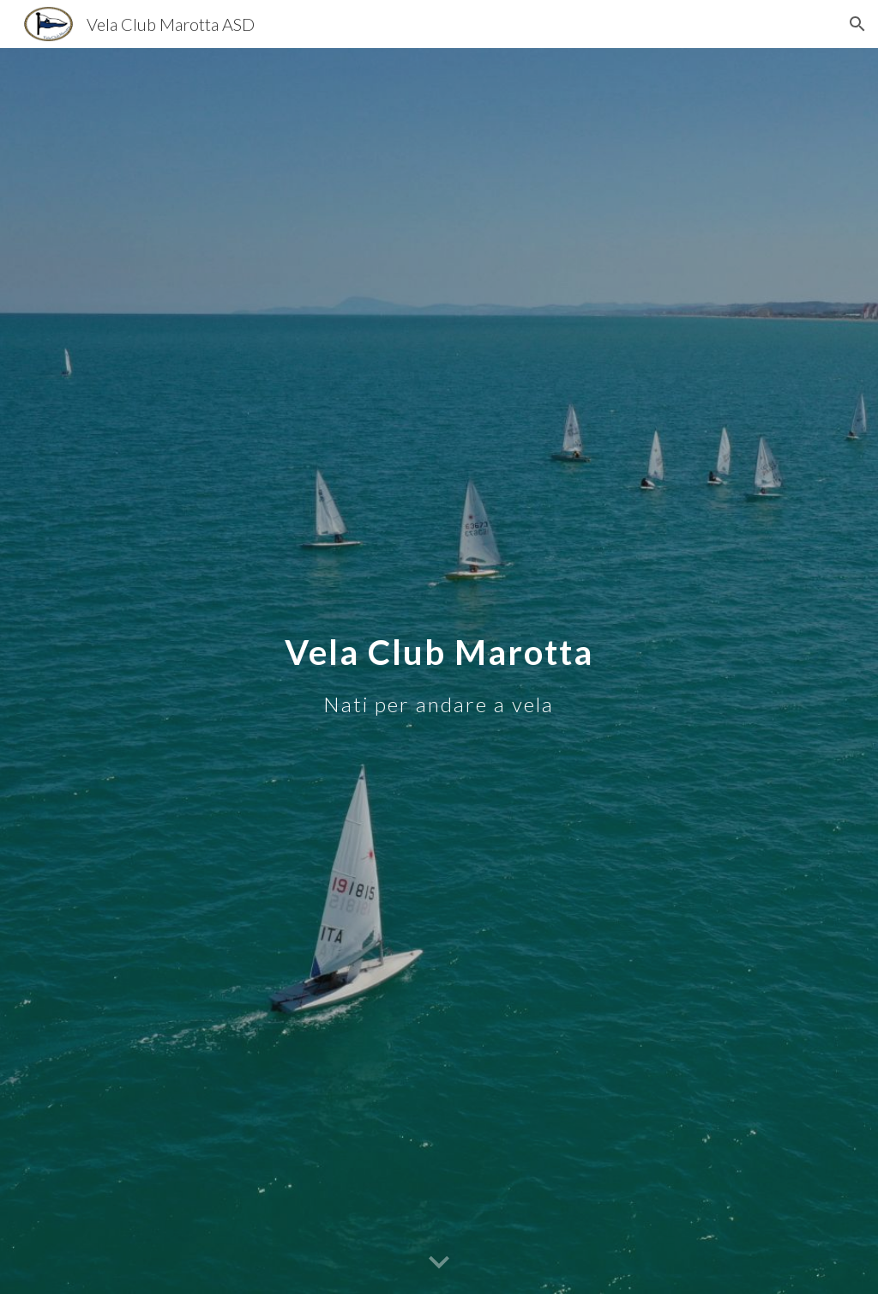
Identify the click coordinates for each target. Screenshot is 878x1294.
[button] (857, 24)
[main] (438, 670)
